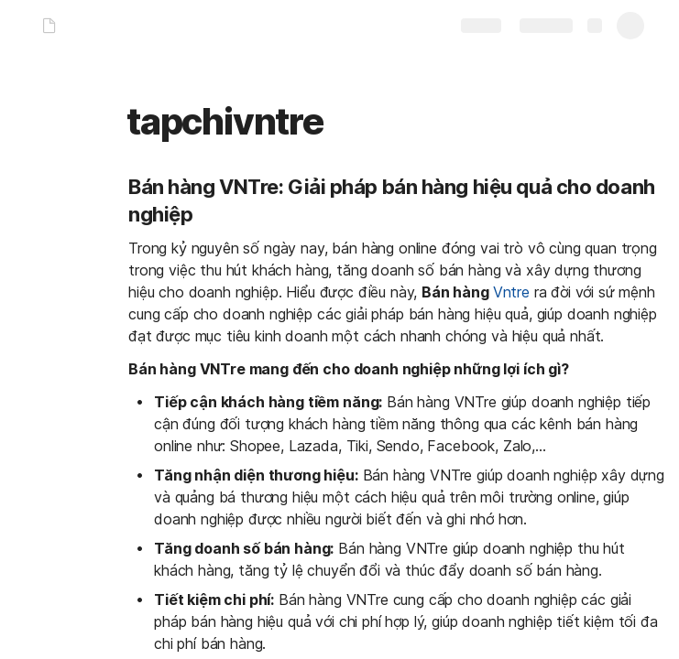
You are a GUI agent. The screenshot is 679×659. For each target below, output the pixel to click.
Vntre (511, 292)
